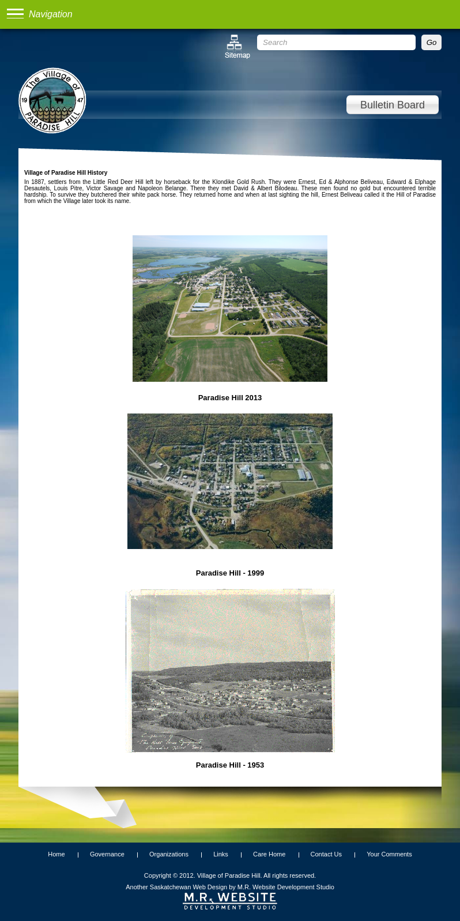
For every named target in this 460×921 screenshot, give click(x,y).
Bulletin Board (392, 105)
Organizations (168, 854)
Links (220, 854)
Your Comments (389, 854)
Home (56, 854)
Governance (107, 854)
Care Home (269, 854)
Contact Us (326, 854)
